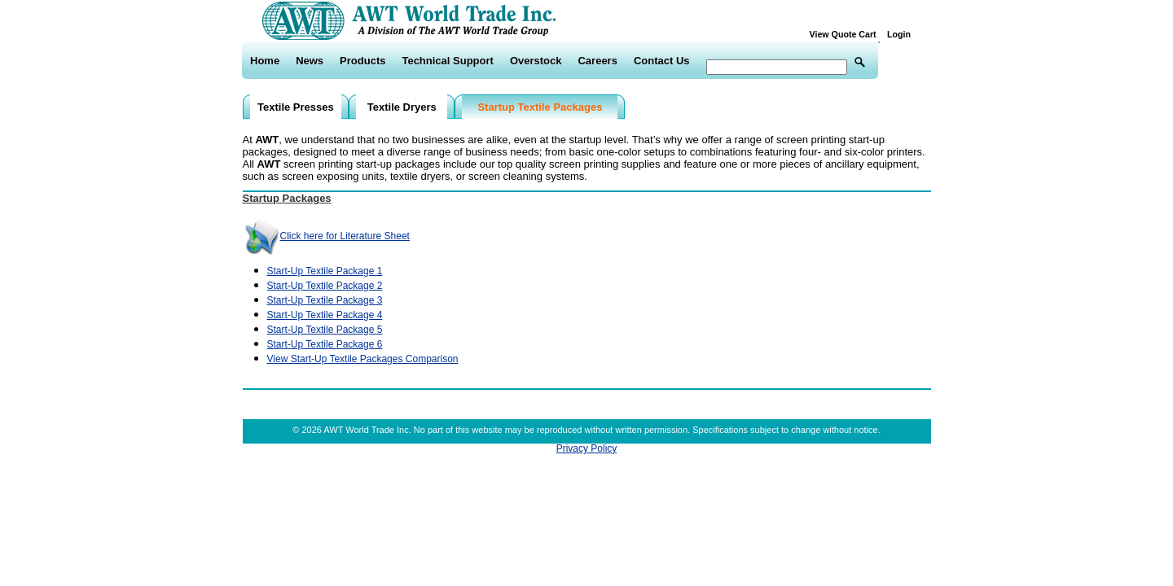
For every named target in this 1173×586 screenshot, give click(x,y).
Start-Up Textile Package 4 (325, 315)
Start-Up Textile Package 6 (325, 344)
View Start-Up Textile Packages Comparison (363, 359)
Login (899, 34)
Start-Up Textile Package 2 (325, 285)
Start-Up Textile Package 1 (325, 271)
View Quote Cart (847, 34)
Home (264, 61)
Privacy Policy (586, 448)
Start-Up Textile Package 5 (325, 329)
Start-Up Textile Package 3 (325, 300)
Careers (597, 61)
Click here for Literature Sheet (326, 236)
